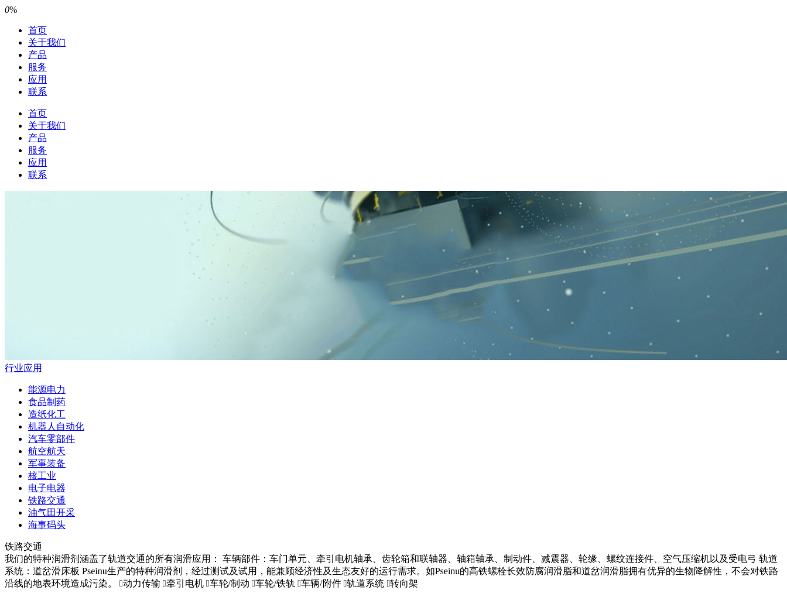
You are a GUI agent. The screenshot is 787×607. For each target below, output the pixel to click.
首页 (37, 30)
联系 (37, 92)
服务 (37, 67)
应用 (37, 79)
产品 (37, 55)
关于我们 (47, 42)
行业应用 (23, 368)
